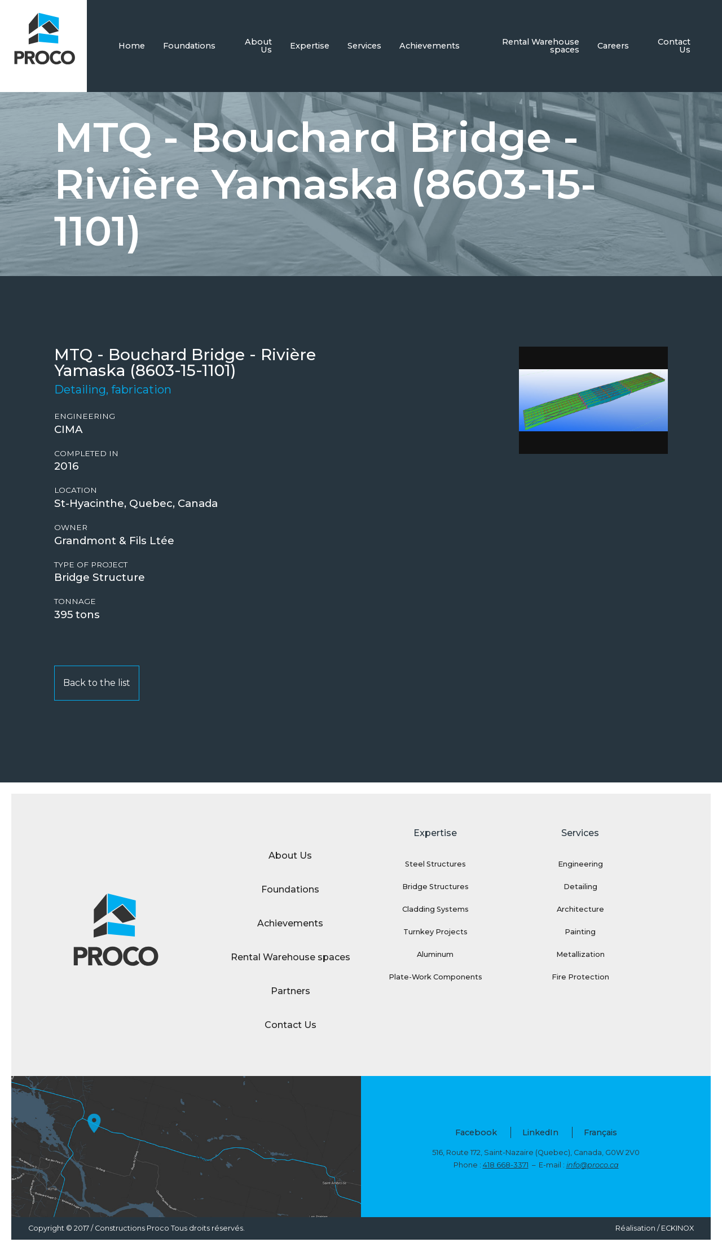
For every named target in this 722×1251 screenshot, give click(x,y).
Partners (290, 991)
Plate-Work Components (435, 977)
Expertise (309, 46)
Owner (70, 527)
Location (75, 490)
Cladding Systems (435, 909)
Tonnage (75, 601)
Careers (613, 46)
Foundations (189, 46)
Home (131, 46)
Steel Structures (435, 864)
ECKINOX (677, 1228)
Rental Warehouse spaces (540, 46)
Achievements (429, 46)
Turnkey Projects (435, 932)
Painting (580, 932)
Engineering (84, 416)
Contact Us (674, 46)
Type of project (90, 565)
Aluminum (435, 954)
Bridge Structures (435, 886)
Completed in (86, 453)
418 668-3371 (506, 1165)
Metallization (580, 954)
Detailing (580, 886)
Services (364, 46)
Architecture (580, 909)
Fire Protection (580, 977)
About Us (258, 46)
